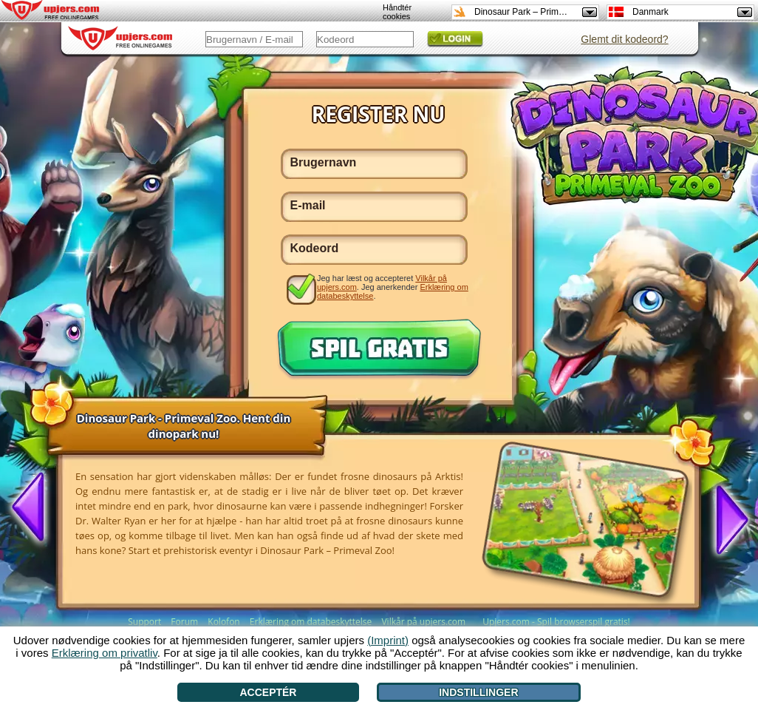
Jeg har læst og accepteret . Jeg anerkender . (392, 287)
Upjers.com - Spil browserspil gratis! (556, 621)
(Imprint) (388, 640)
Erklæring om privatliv (104, 652)
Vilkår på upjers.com (423, 621)
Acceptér (267, 692)
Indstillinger (478, 692)
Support (144, 621)
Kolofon (223, 621)
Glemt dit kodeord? (624, 39)
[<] (33, 508)
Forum (184, 621)
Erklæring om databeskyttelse (311, 621)
